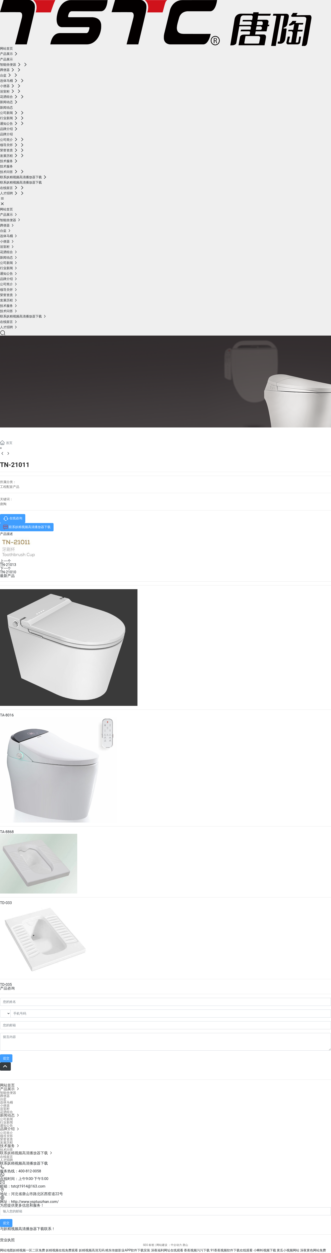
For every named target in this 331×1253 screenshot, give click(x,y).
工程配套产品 (9, 487)
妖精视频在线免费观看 (62, 1250)
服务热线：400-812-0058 (20, 1171)
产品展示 (18, 432)
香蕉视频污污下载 (197, 1250)
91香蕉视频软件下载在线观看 (232, 1250)
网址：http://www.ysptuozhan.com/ (29, 1201)
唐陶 (3, 504)
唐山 (185, 1245)
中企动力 (176, 1245)
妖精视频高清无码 (92, 1250)
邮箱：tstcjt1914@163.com (22, 1186)
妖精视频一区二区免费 (29, 1250)
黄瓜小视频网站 (288, 1250)
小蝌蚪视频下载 (265, 1250)
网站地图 (6, 1250)
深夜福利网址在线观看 (167, 1250)
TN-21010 (8, 572)
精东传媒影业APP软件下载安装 (127, 1250)
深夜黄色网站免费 (313, 1250)
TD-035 (6, 984)
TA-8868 (7, 832)
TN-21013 (8, 565)
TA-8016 (7, 715)
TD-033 (6, 903)
